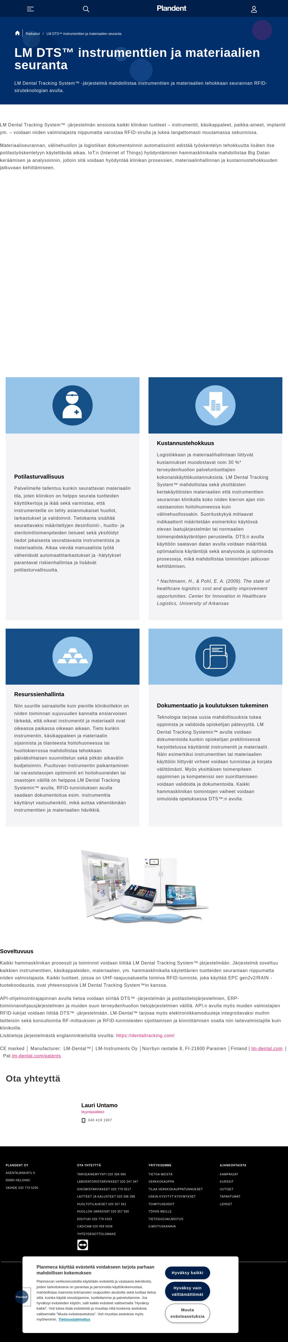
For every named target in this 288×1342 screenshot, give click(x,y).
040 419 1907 (100, 1120)
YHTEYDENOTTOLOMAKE (96, 1234)
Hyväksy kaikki (188, 1272)
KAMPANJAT (229, 1174)
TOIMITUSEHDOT (161, 1204)
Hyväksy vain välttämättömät (187, 1291)
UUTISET (226, 1189)
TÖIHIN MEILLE (160, 1211)
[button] (22, 1297)
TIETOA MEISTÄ (160, 1174)
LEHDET (226, 1204)
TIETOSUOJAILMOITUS (165, 1219)
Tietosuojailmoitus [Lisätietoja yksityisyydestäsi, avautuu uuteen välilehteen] (74, 1319)
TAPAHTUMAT (230, 1196)
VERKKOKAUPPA (161, 1181)
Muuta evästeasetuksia (187, 1313)
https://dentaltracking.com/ (145, 1035)
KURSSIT (227, 1181)
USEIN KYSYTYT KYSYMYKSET (172, 1196)
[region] (130, 1294)
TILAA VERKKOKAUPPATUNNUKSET (175, 1189)
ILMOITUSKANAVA (162, 1226)
